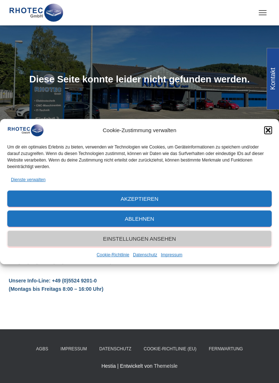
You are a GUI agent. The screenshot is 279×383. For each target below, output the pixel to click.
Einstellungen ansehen (139, 239)
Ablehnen (139, 219)
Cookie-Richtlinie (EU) (169, 348)
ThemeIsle (165, 366)
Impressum (171, 254)
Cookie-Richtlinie (113, 254)
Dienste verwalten (28, 179)
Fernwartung (226, 348)
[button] (268, 130)
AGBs (42, 348)
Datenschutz (145, 254)
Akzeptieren (139, 199)
